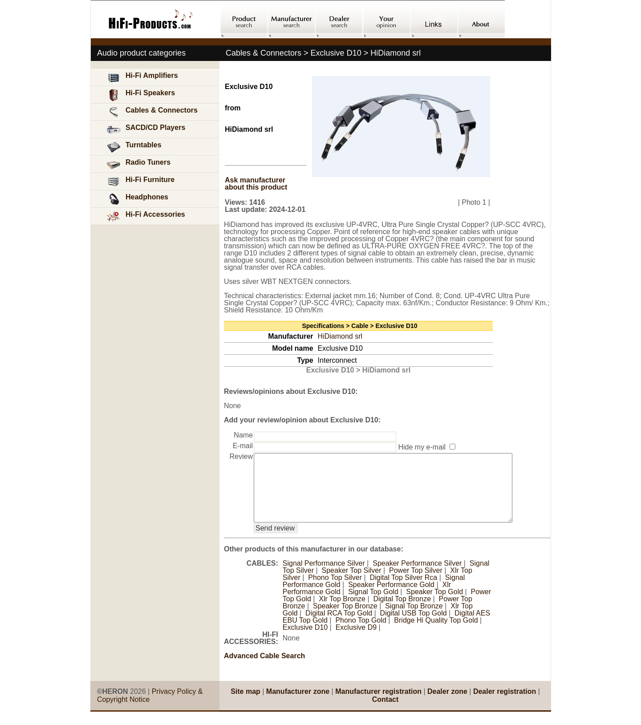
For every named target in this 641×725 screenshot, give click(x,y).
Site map (245, 705)
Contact (385, 713)
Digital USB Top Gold (413, 626)
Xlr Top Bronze (342, 612)
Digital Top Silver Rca (403, 591)
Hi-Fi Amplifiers (142, 77)
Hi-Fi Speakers (140, 95)
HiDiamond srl (340, 336)
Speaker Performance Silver (417, 576)
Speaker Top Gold (434, 605)
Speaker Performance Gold (391, 598)
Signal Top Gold (373, 605)
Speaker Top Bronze (345, 619)
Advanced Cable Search (264, 669)
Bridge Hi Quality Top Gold (436, 633)
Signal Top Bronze (414, 619)
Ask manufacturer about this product (256, 183)
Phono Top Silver (335, 591)
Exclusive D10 (305, 640)
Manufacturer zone (297, 705)
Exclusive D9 (356, 640)
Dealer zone (447, 705)
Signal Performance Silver (324, 576)
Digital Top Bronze (402, 612)
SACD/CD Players (145, 129)
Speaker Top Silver (351, 583)
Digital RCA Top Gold (338, 626)
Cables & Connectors (152, 112)
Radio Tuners (138, 164)
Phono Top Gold (360, 633)
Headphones (137, 199)
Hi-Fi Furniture (140, 181)
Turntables (134, 147)
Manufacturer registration (378, 705)
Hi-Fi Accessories (145, 216)
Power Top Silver (415, 583)
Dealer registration (504, 705)
